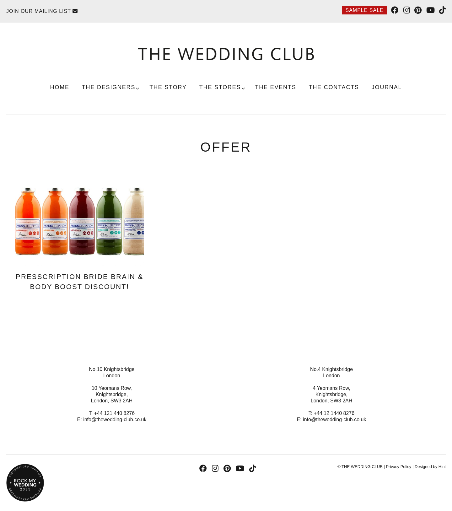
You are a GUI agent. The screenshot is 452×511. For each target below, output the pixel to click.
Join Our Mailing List (42, 11)
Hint (442, 466)
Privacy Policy (398, 466)
